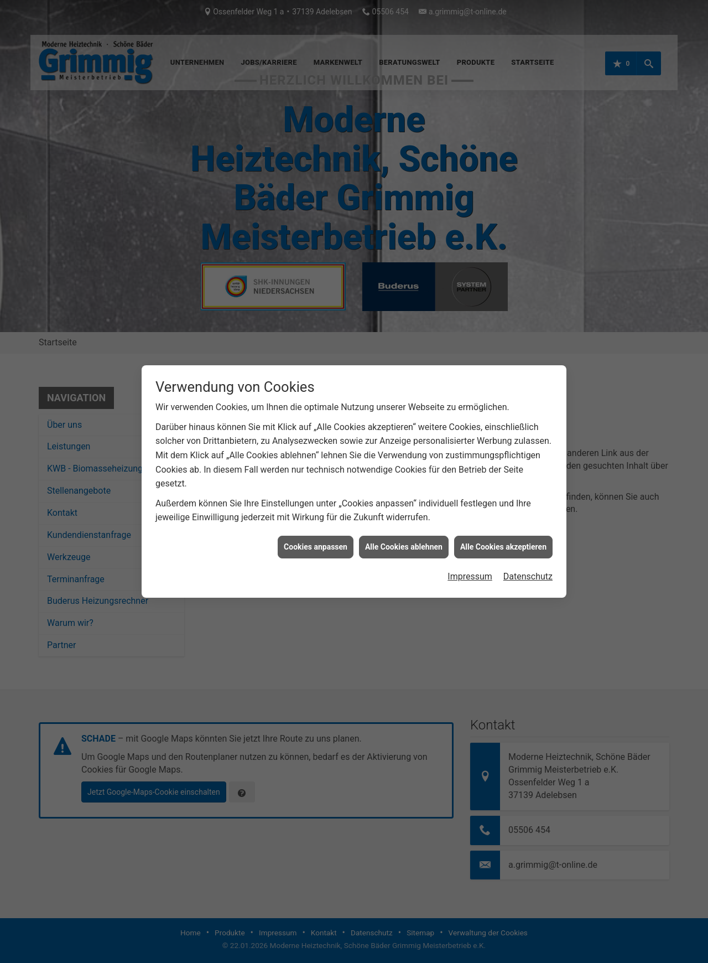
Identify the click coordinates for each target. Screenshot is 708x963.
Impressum (469, 569)
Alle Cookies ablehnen (403, 539)
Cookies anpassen (315, 539)
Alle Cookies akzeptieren (503, 539)
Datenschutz (528, 569)
